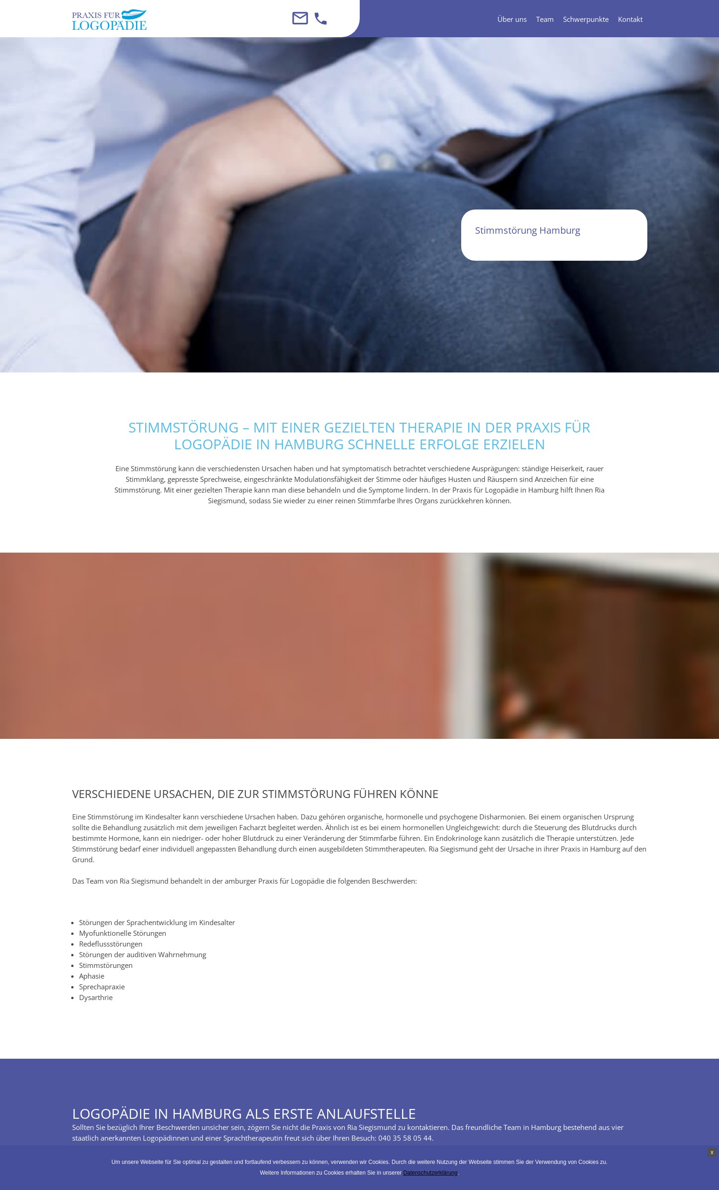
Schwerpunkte (586, 19)
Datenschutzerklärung (430, 1173)
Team (545, 19)
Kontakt (630, 19)
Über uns (512, 19)
